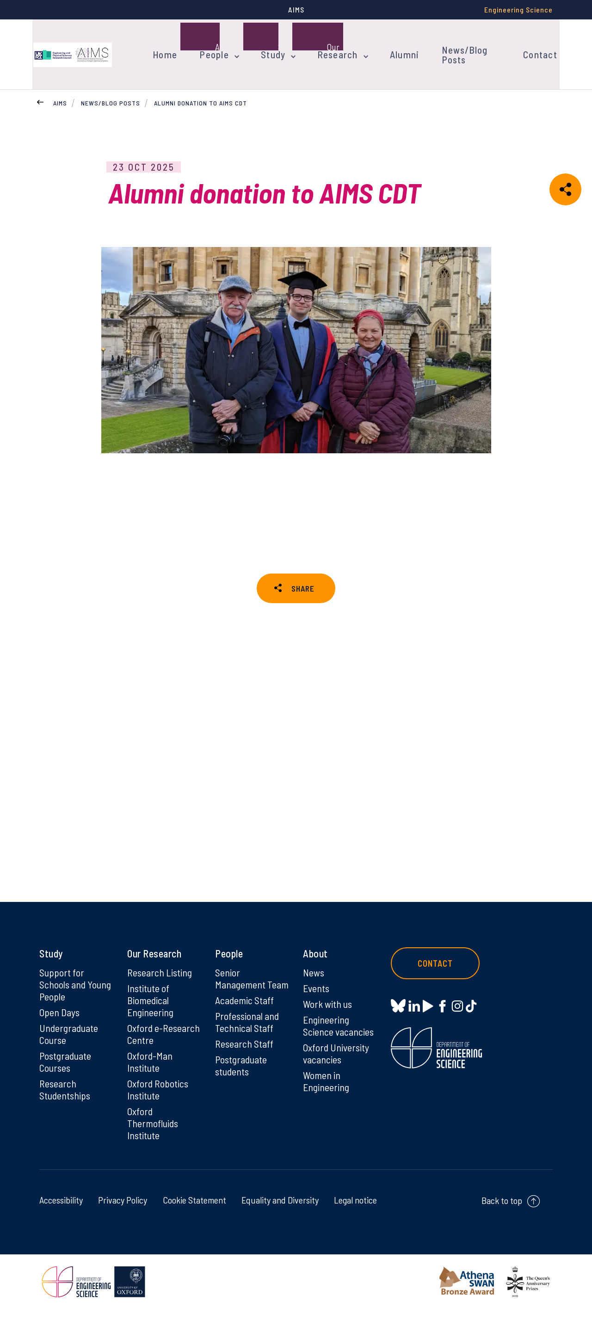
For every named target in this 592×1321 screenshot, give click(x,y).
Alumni (394, 45)
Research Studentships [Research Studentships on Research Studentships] (65, 1101)
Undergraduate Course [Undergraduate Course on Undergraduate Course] (69, 1046)
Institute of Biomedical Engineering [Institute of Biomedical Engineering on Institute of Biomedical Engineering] (150, 1012)
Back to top (501, 1212)
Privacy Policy (122, 1211)
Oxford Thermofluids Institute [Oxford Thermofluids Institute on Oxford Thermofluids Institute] (153, 1135)
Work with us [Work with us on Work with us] (328, 1016)
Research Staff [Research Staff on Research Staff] (244, 1068)
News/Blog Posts (465, 45)
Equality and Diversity (280, 1211)
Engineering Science (518, 9)
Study (269, 45)
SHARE (302, 573)
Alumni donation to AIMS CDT (200, 85)
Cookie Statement (194, 1211)
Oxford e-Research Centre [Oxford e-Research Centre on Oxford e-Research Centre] (163, 1046)
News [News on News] (314, 984)
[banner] (71, 45)
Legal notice (355, 1211)
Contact (538, 45)
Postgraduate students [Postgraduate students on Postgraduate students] (241, 1089)
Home (165, 45)
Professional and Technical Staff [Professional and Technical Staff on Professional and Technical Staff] (247, 1046)
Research (330, 45)
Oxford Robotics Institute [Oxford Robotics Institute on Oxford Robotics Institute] (158, 1101)
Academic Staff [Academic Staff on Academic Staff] (245, 1024)
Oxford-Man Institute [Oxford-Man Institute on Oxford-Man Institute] (150, 1074)
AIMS (60, 85)
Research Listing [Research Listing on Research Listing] (160, 984)
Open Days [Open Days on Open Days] (59, 1024)
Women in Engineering (326, 1093)
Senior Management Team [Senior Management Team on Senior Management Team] (240, 996)
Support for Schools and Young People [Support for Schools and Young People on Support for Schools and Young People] (75, 996)
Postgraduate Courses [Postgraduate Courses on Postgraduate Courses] (65, 1074)
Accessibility (61, 1211)
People (211, 45)
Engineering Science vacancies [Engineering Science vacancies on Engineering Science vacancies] (338, 1037)
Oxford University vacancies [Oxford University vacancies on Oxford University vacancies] (336, 1065)
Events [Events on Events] (316, 1000)
